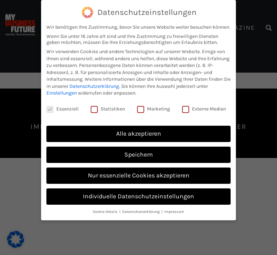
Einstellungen (61, 93)
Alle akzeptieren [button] (138, 133)
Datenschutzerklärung (94, 86)
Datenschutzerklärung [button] (141, 211)
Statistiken (108, 109)
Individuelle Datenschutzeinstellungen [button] (138, 196)
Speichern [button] (138, 154)
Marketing (153, 109)
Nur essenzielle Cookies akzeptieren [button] (139, 175)
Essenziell (62, 109)
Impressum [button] (174, 211)
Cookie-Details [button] (106, 211)
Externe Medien (204, 109)
